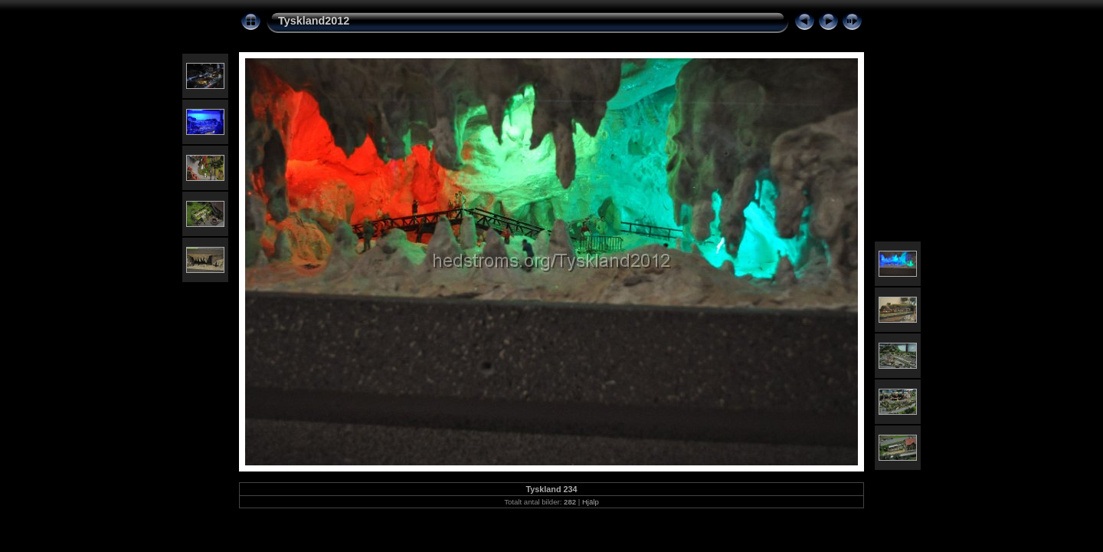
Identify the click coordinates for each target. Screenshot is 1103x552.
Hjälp (590, 502)
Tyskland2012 (313, 21)
